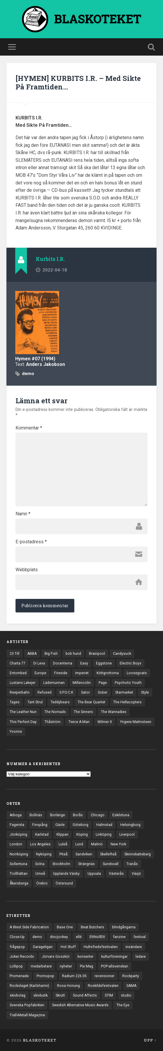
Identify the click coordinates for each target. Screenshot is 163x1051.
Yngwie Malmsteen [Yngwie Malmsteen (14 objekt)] (135, 722)
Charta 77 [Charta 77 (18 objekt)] (17, 663)
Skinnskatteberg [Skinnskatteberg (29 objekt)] (137, 854)
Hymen (22, 359)
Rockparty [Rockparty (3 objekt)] (130, 976)
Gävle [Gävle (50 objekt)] (60, 825)
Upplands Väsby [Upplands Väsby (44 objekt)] (66, 874)
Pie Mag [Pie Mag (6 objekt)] (86, 966)
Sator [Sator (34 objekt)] (85, 692)
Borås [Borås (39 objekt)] (78, 815)
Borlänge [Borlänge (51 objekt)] (57, 815)
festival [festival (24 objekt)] (139, 937)
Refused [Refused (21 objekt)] (44, 692)
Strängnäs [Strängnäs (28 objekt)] (86, 864)
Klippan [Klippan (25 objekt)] (62, 834)
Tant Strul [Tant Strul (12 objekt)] (35, 702)
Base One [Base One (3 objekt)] (65, 927)
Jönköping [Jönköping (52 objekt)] (18, 834)
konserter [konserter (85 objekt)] (85, 957)
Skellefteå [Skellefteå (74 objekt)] (108, 854)
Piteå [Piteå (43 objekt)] (63, 854)
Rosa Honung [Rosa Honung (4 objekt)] (68, 986)
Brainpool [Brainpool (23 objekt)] (97, 654)
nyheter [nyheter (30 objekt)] (66, 966)
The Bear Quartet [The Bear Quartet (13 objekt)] (91, 702)
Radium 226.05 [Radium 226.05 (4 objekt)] (74, 976)
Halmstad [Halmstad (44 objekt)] (104, 825)
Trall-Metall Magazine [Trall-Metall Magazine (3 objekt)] (27, 1015)
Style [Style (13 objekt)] (145, 692)
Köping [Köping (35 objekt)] (82, 834)
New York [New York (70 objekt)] (118, 844)
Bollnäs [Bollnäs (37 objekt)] (36, 815)
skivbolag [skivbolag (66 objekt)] (17, 995)
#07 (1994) (43, 359)
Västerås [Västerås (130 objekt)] (116, 874)
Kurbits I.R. (50, 259)
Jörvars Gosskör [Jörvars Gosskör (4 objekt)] (56, 957)
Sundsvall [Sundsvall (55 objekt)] (111, 864)
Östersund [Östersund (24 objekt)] (64, 883)
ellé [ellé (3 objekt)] (79, 937)
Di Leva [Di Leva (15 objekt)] (39, 663)
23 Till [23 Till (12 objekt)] (14, 654)
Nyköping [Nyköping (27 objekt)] (44, 854)
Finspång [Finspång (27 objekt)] (39, 825)
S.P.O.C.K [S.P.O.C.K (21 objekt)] (66, 692)
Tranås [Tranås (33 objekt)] (132, 864)
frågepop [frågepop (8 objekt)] (17, 947)
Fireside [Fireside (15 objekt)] (60, 673)
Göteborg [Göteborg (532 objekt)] (80, 825)
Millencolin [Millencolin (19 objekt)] (82, 683)
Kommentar (29, 428)
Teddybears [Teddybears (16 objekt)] (60, 702)
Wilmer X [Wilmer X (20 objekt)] (104, 722)
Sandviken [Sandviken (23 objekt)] (84, 854)
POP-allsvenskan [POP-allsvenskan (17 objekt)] (114, 966)
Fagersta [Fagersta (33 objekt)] (17, 825)
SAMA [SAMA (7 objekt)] (131, 986)
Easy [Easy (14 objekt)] (84, 663)
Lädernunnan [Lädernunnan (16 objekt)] (54, 683)
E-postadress (31, 541)
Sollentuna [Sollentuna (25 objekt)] (18, 864)
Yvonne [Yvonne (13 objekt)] (16, 731)
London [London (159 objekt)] (16, 844)
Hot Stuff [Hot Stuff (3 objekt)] (68, 947)
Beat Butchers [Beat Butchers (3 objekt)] (92, 927)
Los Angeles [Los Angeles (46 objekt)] (40, 844)
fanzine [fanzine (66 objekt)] (119, 937)
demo (28, 373)
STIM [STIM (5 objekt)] (109, 995)
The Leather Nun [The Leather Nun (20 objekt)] (23, 712)
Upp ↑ (150, 1040)
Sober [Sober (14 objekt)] (102, 692)
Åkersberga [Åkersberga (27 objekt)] (19, 883)
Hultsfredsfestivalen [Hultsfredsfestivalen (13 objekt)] (101, 947)
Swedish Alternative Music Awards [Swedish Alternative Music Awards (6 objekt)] (80, 1005)
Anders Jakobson (45, 364)
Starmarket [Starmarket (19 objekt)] (124, 692)
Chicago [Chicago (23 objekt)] (97, 815)
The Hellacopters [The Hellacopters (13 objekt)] (127, 702)
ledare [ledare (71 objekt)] (140, 957)
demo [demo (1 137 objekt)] (37, 937)
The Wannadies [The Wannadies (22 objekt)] (113, 712)
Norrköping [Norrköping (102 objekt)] (19, 854)
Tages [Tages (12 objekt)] (15, 702)
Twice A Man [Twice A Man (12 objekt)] (79, 722)
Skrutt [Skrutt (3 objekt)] (60, 995)
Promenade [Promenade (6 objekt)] (19, 976)
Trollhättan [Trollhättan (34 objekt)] (19, 874)
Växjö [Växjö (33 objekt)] (136, 874)
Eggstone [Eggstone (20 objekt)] (104, 663)
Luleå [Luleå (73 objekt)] (63, 844)
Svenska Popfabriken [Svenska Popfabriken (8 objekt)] (27, 1005)
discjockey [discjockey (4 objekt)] (59, 937)
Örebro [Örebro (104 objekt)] (42, 883)
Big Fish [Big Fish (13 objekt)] (51, 654)
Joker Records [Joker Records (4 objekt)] (22, 957)
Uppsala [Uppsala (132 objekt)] (94, 874)
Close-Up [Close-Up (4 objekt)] (17, 937)
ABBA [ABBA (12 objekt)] (32, 654)
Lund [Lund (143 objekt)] (79, 844)
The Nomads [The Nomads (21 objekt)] (55, 712)
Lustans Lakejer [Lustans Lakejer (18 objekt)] (22, 683)
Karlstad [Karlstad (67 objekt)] (42, 834)
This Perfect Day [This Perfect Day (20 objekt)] (23, 722)
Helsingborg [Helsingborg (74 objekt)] (130, 825)
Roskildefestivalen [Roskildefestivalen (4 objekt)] (103, 986)
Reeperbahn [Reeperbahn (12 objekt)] (20, 692)
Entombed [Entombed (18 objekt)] (18, 673)
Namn (23, 514)
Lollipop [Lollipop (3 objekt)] (16, 966)
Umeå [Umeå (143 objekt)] (40, 874)
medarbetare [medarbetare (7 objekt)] (41, 966)
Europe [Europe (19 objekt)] (40, 673)
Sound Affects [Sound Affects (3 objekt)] (85, 995)
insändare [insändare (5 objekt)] (134, 947)
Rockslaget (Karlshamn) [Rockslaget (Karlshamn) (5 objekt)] (29, 986)
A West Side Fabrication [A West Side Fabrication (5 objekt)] (29, 927)
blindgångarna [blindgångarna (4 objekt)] (123, 927)
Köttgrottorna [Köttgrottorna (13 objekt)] (108, 673)
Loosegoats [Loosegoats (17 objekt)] (137, 673)
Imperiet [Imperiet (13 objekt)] (82, 673)
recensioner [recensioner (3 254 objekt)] (104, 976)
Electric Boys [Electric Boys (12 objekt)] (130, 663)
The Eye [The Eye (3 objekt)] (122, 1005)
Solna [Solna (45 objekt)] (39, 864)
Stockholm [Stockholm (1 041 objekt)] (61, 864)
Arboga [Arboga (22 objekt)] (16, 815)
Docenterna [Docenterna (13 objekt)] (62, 663)
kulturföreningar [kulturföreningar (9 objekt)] (114, 957)
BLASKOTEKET (39, 1040)
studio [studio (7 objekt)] (126, 995)
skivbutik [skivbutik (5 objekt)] (40, 995)
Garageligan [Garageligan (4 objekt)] (43, 947)
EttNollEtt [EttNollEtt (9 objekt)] (97, 937)
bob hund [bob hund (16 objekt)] (73, 654)
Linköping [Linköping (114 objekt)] (103, 834)
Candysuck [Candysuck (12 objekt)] (122, 654)
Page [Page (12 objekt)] (103, 683)
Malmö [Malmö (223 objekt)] (97, 844)
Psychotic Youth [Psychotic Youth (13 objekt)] (128, 683)
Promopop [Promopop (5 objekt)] (45, 976)
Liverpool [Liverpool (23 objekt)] (127, 834)
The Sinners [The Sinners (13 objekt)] (83, 712)
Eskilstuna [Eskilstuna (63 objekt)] (120, 815)
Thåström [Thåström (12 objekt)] (52, 722)
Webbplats (27, 569)
